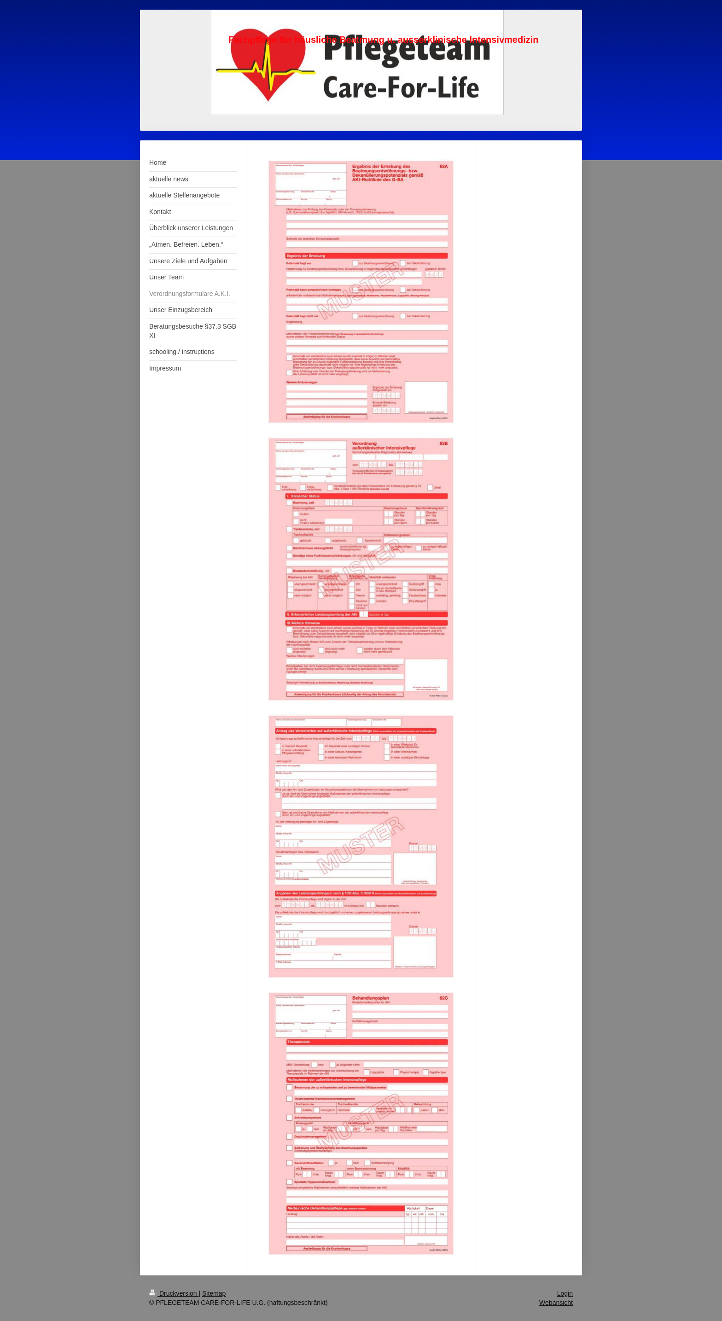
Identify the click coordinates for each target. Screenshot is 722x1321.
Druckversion (173, 1293)
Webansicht (556, 1302)
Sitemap (214, 1293)
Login (565, 1293)
